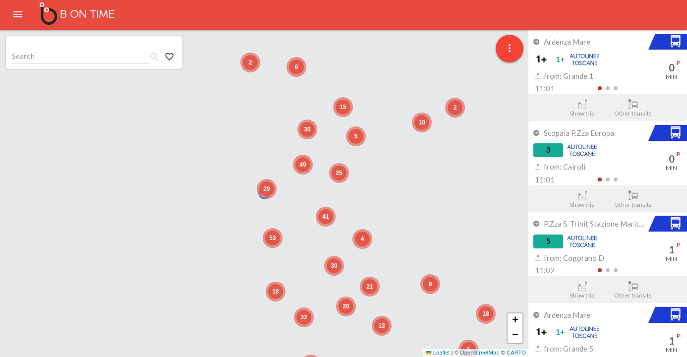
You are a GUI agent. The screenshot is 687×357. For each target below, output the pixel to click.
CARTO (516, 353)
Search (23, 55)
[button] (267, 189)
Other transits (633, 108)
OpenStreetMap (479, 353)
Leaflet (438, 353)
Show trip (582, 108)
